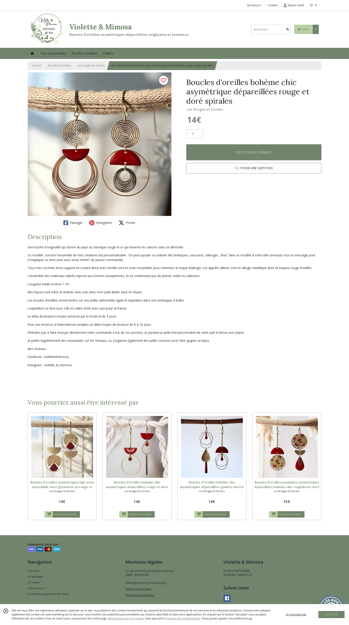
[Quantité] (194, 133)
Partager (73, 222)
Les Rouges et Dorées (204, 109)
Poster (127, 222)
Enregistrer (100, 222)
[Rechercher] (287, 29)
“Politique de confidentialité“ (183, 618)
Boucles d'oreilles (59, 65)
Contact (273, 5)
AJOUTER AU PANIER (253, 152)
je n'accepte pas (296, 614)
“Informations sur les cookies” (126, 618)
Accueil (36, 65)
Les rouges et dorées (91, 65)
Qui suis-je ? (36, 588)
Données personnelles (140, 595)
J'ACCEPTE (331, 614)
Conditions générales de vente (48, 594)
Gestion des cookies (138, 589)
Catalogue (35, 577)
